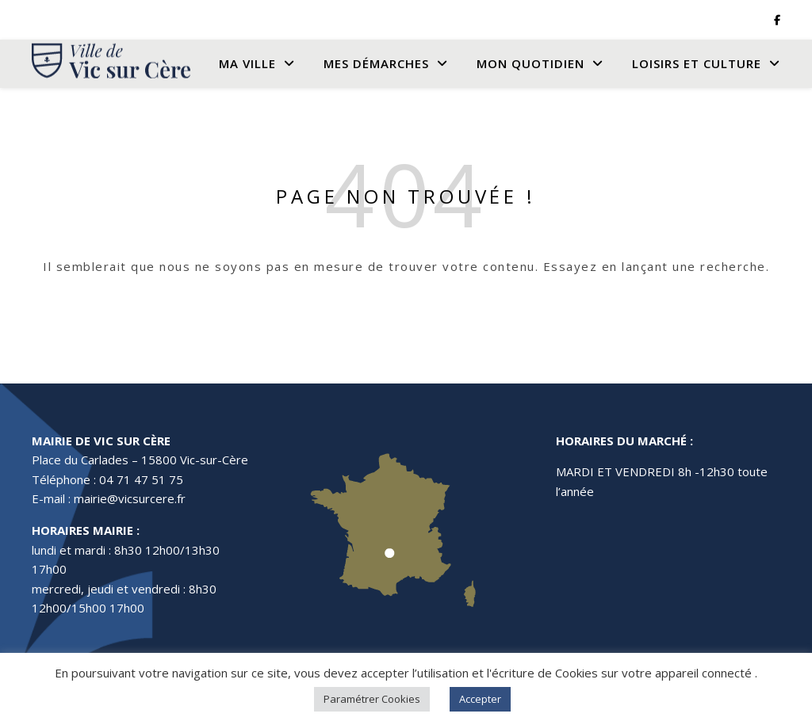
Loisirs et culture (696, 63)
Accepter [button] (480, 699)
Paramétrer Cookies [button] (372, 699)
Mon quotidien (530, 63)
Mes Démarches (376, 63)
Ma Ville (247, 63)
